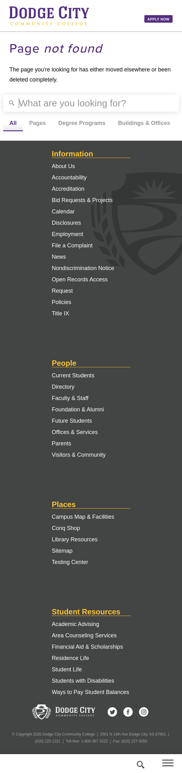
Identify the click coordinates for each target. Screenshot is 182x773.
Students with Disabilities (83, 681)
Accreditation (68, 189)
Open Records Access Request (80, 285)
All (13, 123)
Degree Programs (81, 123)
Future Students (72, 421)
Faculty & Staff (70, 398)
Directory (63, 387)
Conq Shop (66, 528)
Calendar (63, 211)
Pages (37, 123)
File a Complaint (72, 245)
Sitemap (62, 551)
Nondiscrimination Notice (83, 268)
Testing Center (70, 562)
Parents (61, 443)
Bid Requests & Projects (82, 200)
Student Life (67, 669)
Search (140, 763)
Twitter (112, 712)
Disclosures (66, 223)
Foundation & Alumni (78, 409)
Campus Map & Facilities (83, 517)
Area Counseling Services (84, 635)
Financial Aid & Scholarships (87, 647)
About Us (63, 166)
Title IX (60, 313)
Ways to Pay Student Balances (90, 692)
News (59, 257)
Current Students (73, 375)
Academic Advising (75, 624)
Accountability (69, 177)
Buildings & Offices (144, 123)
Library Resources (75, 539)
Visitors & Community (79, 455)
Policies (61, 302)
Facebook (128, 712)
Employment (67, 234)
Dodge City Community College (72, 15)
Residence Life (70, 658)
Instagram (143, 712)
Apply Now (158, 19)
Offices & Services (75, 432)
